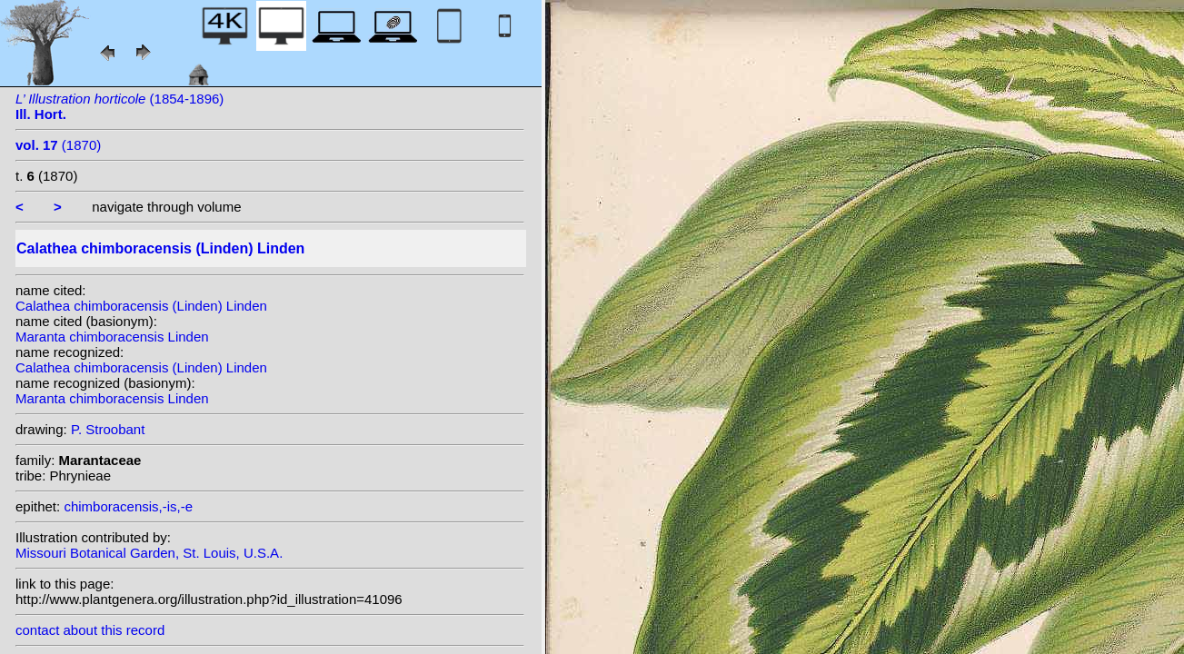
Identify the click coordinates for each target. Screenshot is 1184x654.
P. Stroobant (107, 429)
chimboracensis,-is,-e (128, 506)
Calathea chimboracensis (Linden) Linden (141, 305)
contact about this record (89, 630)
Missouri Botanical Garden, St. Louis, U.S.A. (149, 552)
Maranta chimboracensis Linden (112, 336)
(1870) (58, 145)
